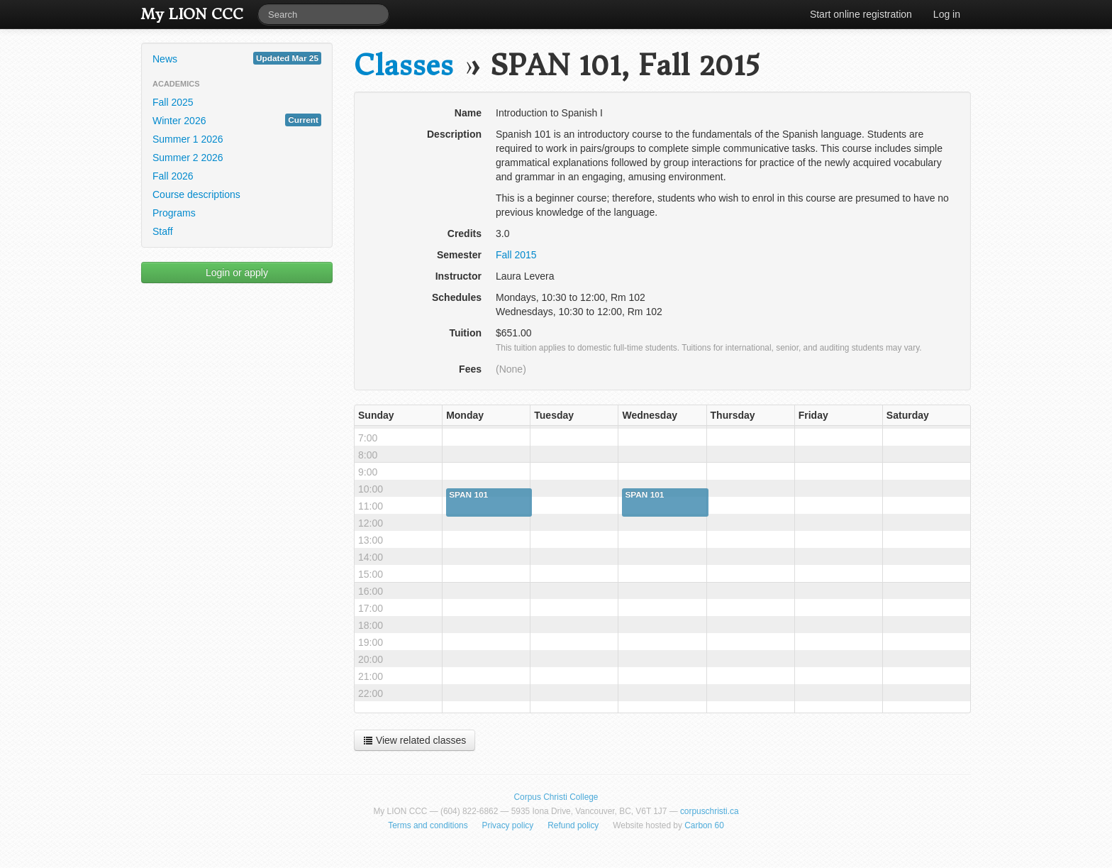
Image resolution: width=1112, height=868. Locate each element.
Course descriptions (196, 194)
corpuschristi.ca (709, 811)
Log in (946, 14)
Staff (162, 231)
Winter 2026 (236, 120)
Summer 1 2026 (187, 139)
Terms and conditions (427, 825)
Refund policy (573, 825)
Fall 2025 (173, 102)
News (236, 58)
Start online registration (861, 14)
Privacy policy (508, 825)
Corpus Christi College (556, 797)
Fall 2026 (173, 176)
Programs (174, 213)
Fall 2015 (516, 254)
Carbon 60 (704, 825)
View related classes (414, 740)
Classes (403, 65)
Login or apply (237, 272)
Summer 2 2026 (187, 157)
